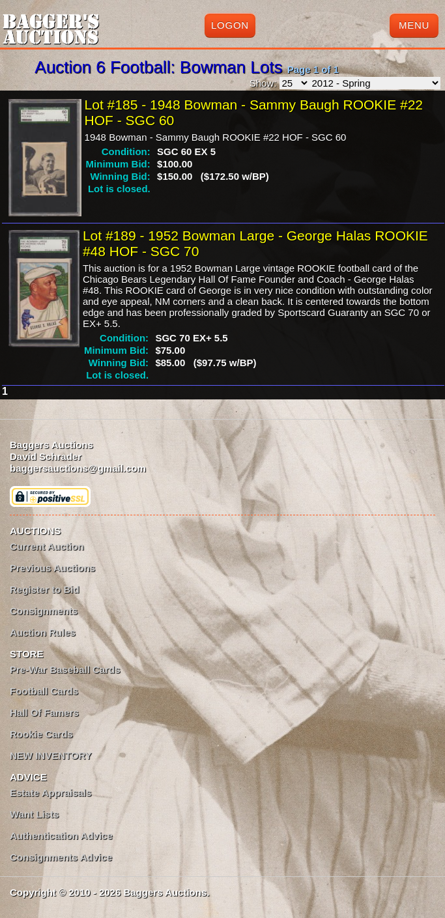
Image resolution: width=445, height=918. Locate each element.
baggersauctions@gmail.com (78, 468)
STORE (26, 653)
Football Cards (44, 690)
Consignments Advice (61, 857)
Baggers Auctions (51, 444)
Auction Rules (43, 632)
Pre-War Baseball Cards (65, 669)
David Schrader (45, 456)
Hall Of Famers (44, 712)
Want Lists (34, 814)
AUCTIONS (35, 530)
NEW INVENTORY (51, 755)
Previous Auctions (52, 567)
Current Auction (47, 546)
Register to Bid (44, 589)
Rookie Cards (41, 733)
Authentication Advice (61, 835)
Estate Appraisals (50, 792)
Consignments (44, 610)
